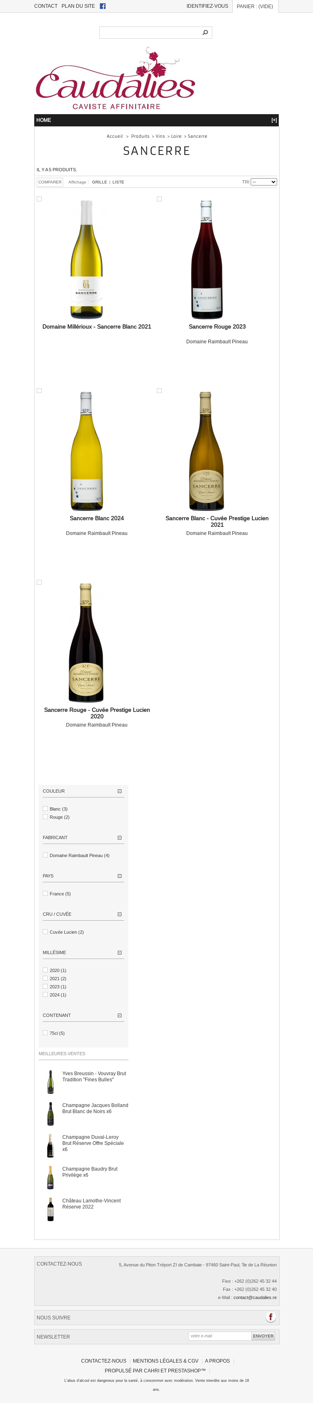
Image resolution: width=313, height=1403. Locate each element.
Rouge (60, 817)
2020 (58, 970)
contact (45, 6)
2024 (58, 995)
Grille (99, 182)
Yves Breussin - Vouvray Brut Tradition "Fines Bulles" (94, 1076)
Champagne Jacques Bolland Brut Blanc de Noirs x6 (95, 1108)
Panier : (255, 6)
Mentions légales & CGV (165, 1361)
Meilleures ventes (62, 1053)
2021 (58, 978)
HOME (156, 120)
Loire (176, 136)
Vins (160, 136)
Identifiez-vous (207, 6)
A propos (217, 1361)
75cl (57, 1033)
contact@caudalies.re (255, 1297)
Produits (140, 136)
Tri (245, 182)
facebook (103, 6)
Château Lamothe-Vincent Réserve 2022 (91, 1204)
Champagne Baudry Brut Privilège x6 (89, 1172)
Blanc (59, 809)
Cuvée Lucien (67, 932)
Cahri (151, 1371)
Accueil (115, 136)
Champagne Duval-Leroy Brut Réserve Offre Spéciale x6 (93, 1143)
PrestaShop (184, 1371)
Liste (118, 182)
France (60, 894)
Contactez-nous (103, 1361)
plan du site (78, 6)
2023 (58, 987)
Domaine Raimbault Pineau (217, 334)
